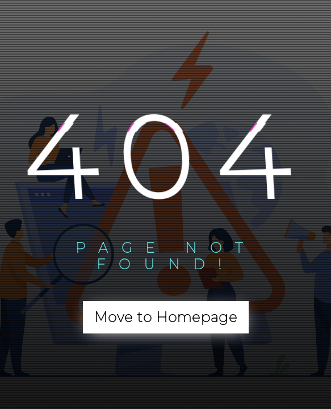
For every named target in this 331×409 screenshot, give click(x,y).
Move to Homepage (165, 317)
